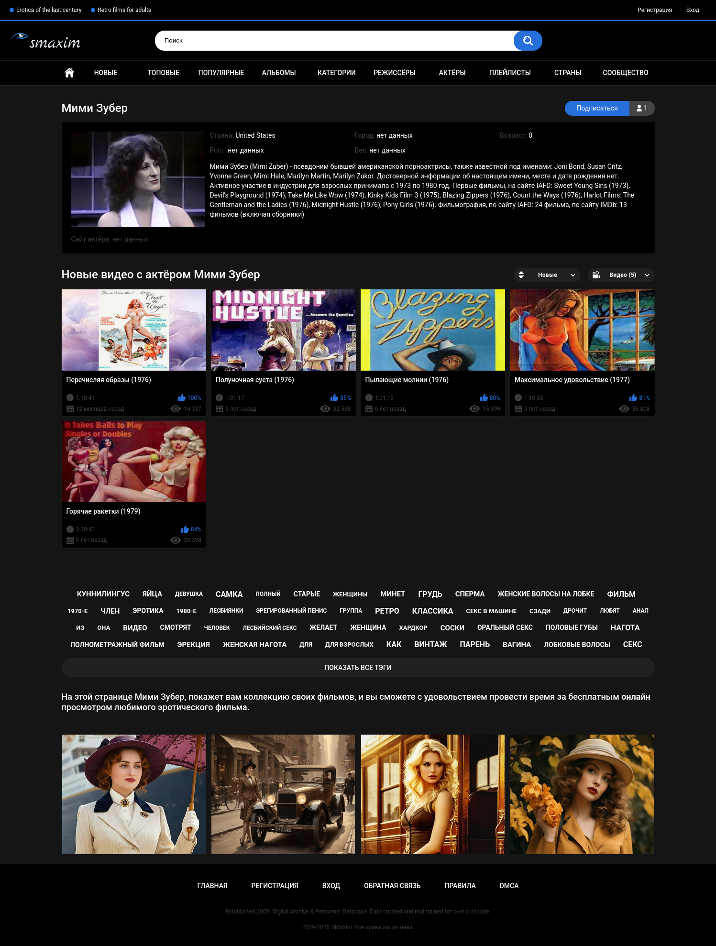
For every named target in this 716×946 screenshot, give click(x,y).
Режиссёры (394, 73)
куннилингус (103, 594)
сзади (540, 611)
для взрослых (349, 644)
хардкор (413, 627)
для (305, 644)
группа (351, 610)
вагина (517, 644)
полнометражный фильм (117, 645)
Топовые (163, 73)
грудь (430, 594)
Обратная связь (392, 886)
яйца (152, 594)
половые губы (572, 627)
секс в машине (491, 611)
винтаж (430, 644)
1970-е (77, 611)
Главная (69, 73)
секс (632, 644)
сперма (470, 594)
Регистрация (655, 10)
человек (217, 628)
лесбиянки (226, 610)
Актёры (452, 73)
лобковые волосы (577, 645)
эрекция (193, 644)
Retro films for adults (124, 10)
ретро (387, 611)
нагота (625, 627)
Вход (692, 10)
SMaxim (341, 927)
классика (432, 611)
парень (475, 644)
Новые (105, 73)
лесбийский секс (270, 628)
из (80, 627)
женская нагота (254, 644)
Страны (568, 73)
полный (267, 594)
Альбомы (279, 73)
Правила (459, 886)
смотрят (175, 627)
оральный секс (505, 627)
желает (323, 627)
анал (641, 610)
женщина (368, 627)
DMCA (509, 886)
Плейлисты (510, 73)
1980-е (186, 611)
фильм (621, 594)
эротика (147, 611)
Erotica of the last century (48, 10)
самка (229, 594)
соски (452, 628)
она (103, 627)
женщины (350, 594)
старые (307, 594)
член (110, 611)
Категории (337, 73)
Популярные (221, 73)
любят (610, 610)
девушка (189, 594)
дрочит (575, 610)
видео (135, 628)
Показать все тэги (357, 667)
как (393, 644)
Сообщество (626, 73)
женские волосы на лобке (546, 594)
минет (392, 594)
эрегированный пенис (291, 610)
